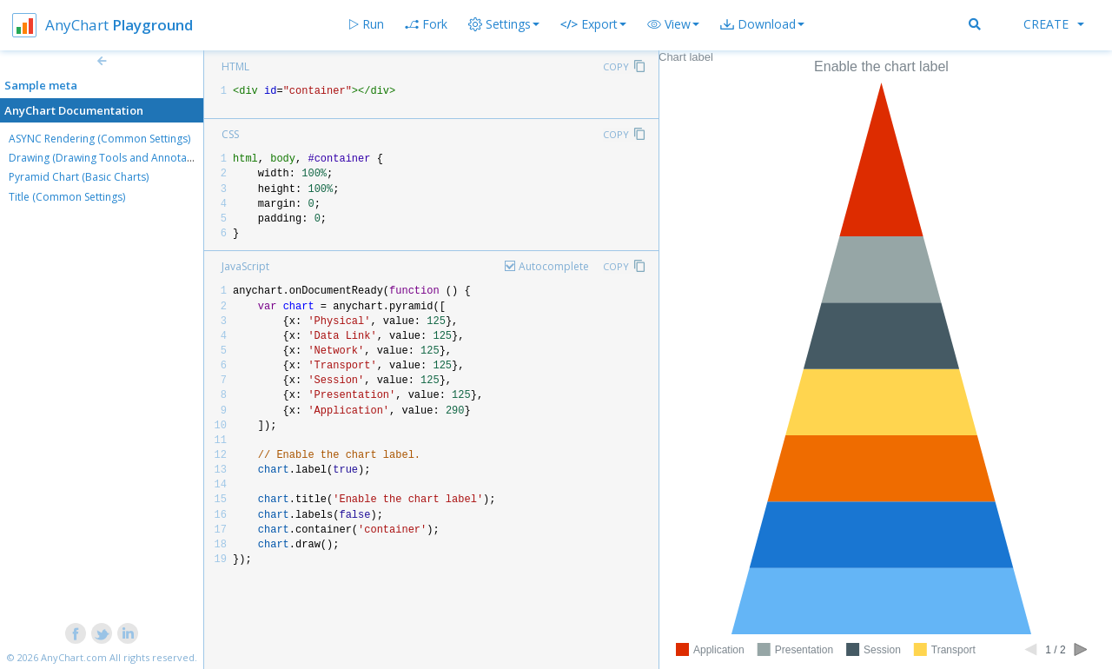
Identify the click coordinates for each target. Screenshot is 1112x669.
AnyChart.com (74, 657)
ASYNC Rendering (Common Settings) (99, 138)
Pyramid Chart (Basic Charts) (79, 176)
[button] (673, 24)
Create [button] (1053, 24)
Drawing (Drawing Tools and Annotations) (111, 157)
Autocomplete (554, 266)
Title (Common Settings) (67, 196)
